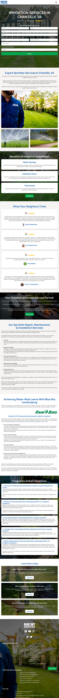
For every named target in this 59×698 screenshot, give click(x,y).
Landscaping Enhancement (26, 676)
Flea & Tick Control (35, 659)
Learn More (29, 196)
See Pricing (29, 314)
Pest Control (33, 661)
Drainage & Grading (17, 654)
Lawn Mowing (33, 648)
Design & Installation (17, 648)
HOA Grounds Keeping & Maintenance (29, 682)
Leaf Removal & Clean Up (36, 656)
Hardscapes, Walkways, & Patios (20, 650)
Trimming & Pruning (35, 654)
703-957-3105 (18, 693)
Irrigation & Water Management (27, 672)
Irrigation (14, 656)
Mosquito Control (34, 657)
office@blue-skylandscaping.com (23, 691)
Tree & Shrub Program (36, 652)
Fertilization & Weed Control (37, 646)
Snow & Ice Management (25, 678)
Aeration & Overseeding (18, 646)
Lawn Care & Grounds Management (28, 674)
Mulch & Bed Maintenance (37, 650)
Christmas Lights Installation (37, 663)
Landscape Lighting (17, 652)
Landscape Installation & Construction (29, 680)
